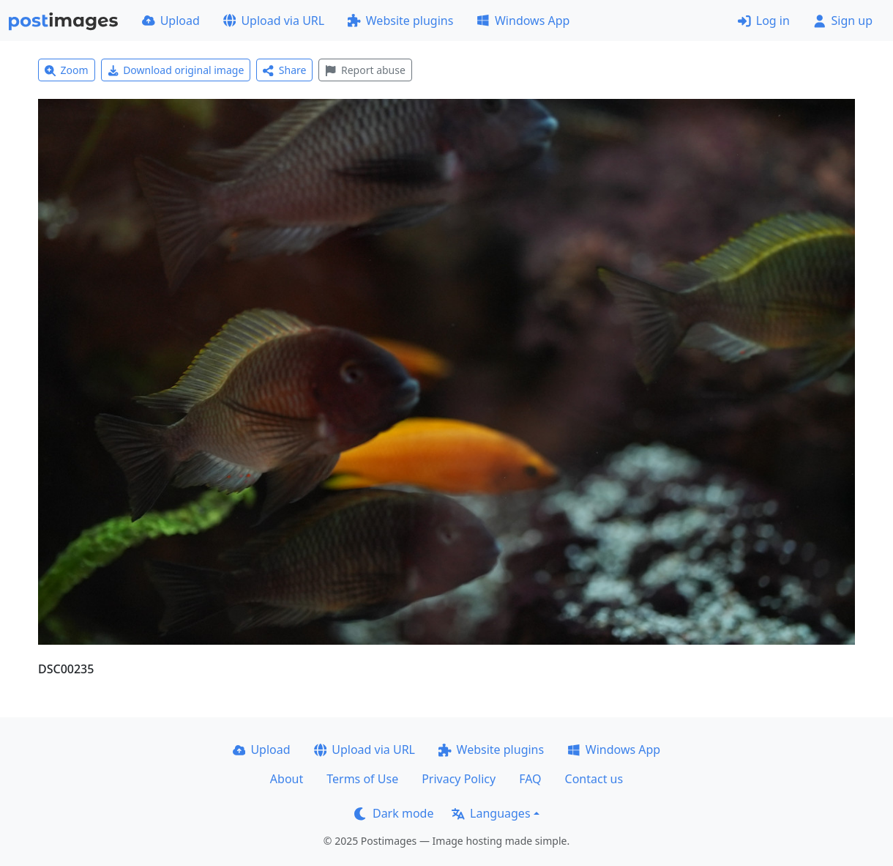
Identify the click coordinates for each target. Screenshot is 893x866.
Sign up (843, 20)
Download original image (176, 70)
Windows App (523, 20)
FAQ (530, 779)
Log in (764, 20)
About (286, 779)
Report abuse (365, 70)
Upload (171, 20)
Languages (491, 813)
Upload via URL (273, 20)
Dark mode (393, 813)
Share (284, 70)
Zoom (67, 70)
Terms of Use (362, 779)
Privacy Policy (459, 779)
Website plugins (400, 20)
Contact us (594, 779)
